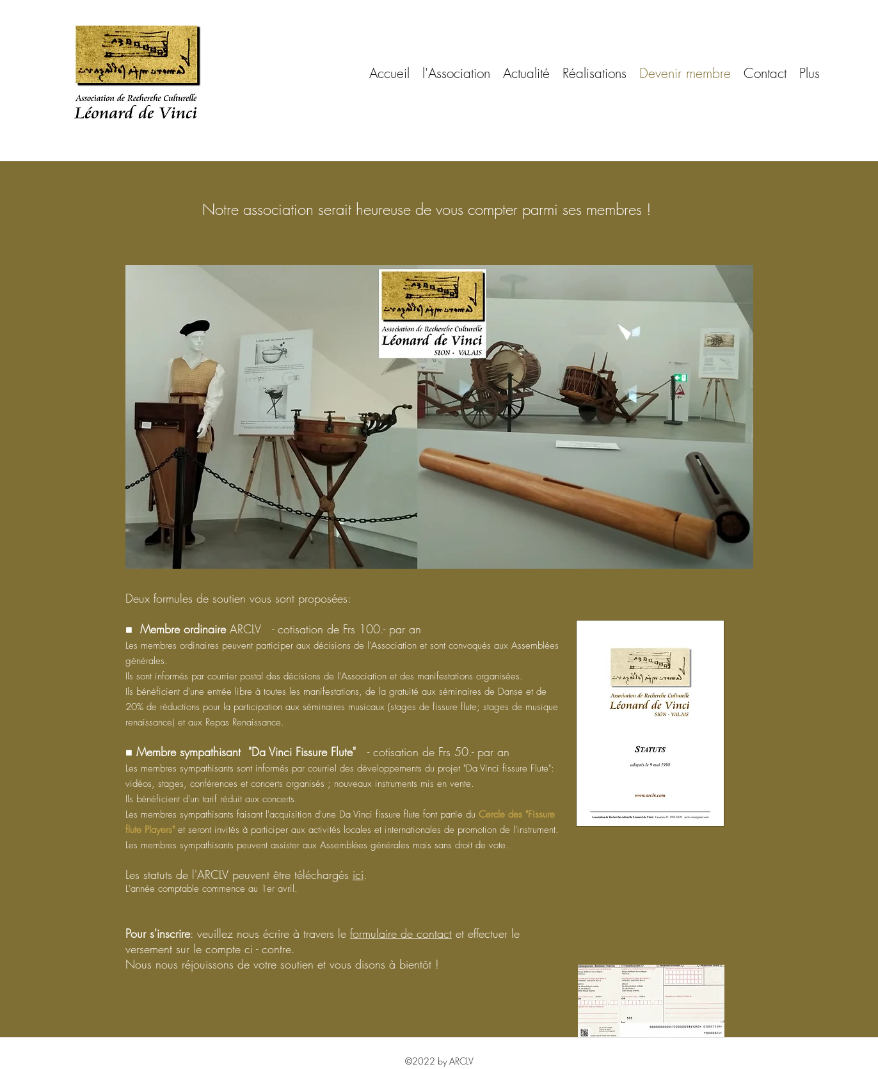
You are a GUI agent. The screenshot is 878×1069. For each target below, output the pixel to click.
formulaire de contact (401, 933)
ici (358, 874)
